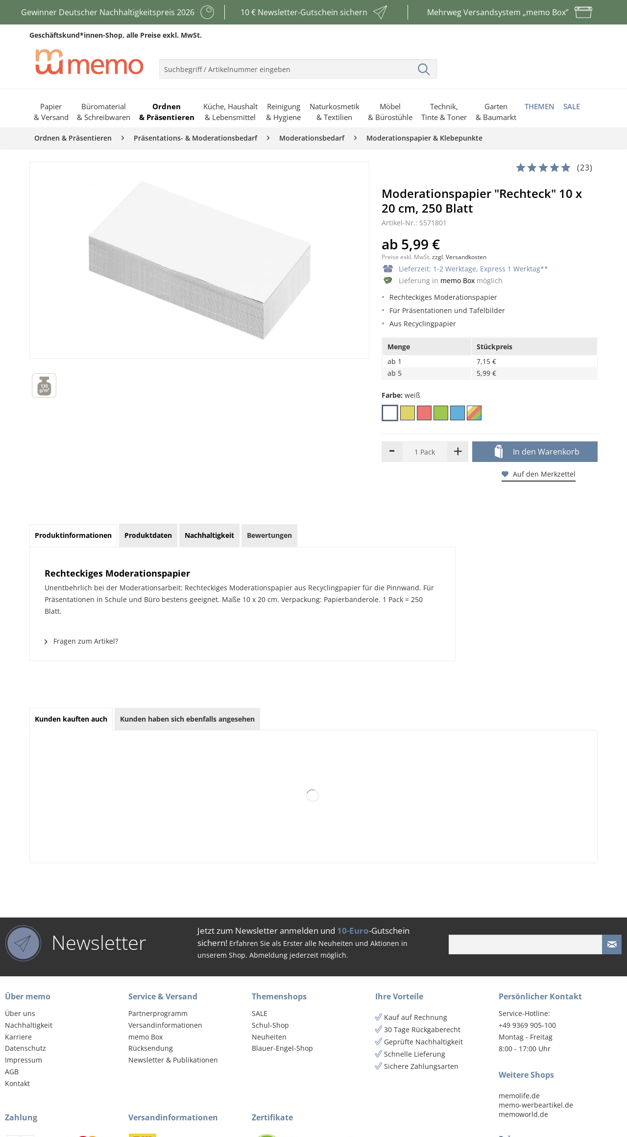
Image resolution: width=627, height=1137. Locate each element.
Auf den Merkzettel (539, 474)
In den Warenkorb (537, 452)
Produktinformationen (73, 535)
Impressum (23, 1059)
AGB (12, 1071)
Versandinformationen (165, 1025)
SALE (259, 1013)
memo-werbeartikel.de (536, 1105)
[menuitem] (298, 65)
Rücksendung (150, 1048)
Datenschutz (25, 1048)
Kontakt (17, 1083)
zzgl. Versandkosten (459, 257)
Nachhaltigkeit (28, 1025)
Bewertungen (269, 535)
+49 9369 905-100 (527, 1025)
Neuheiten (269, 1036)
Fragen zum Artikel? (81, 641)
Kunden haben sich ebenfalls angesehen (187, 719)
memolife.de (519, 1095)
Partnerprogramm (158, 1013)
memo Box (457, 280)
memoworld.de (523, 1114)
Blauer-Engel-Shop (282, 1048)
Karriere (18, 1036)
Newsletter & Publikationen (173, 1059)
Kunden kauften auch (71, 719)
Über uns (20, 1013)
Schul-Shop (270, 1025)
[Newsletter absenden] (612, 944)
